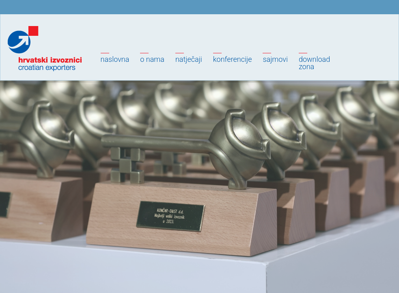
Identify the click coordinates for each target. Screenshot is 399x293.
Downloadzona (314, 63)
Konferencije (232, 59)
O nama (152, 59)
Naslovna (115, 59)
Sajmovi (275, 59)
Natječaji (188, 59)
